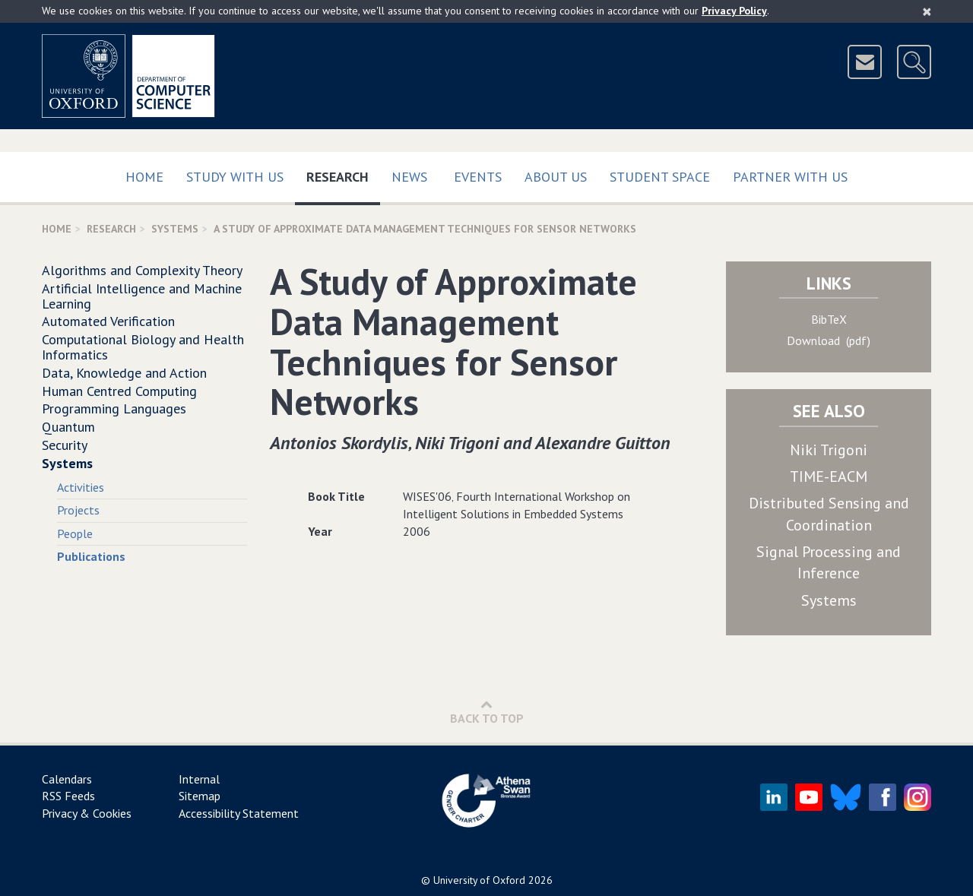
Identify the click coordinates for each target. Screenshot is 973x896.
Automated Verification (108, 321)
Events (478, 176)
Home (144, 176)
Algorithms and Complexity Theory (142, 270)
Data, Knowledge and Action (124, 373)
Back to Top (487, 712)
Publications (91, 556)
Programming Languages (114, 408)
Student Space (660, 176)
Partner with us (790, 176)
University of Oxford (479, 880)
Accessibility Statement (239, 813)
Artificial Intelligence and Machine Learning (142, 296)
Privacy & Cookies (87, 813)
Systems (174, 229)
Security (64, 445)
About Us (556, 176)
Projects (78, 510)
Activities (80, 487)
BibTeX (829, 319)
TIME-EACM (828, 476)
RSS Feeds (68, 795)
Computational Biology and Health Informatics (143, 347)
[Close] (927, 11)
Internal (199, 779)
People (75, 533)
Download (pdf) (828, 340)
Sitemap (199, 795)
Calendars (67, 779)
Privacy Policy (734, 10)
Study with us (235, 176)
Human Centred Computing (119, 391)
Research (343, 173)
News (409, 176)
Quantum (68, 426)
